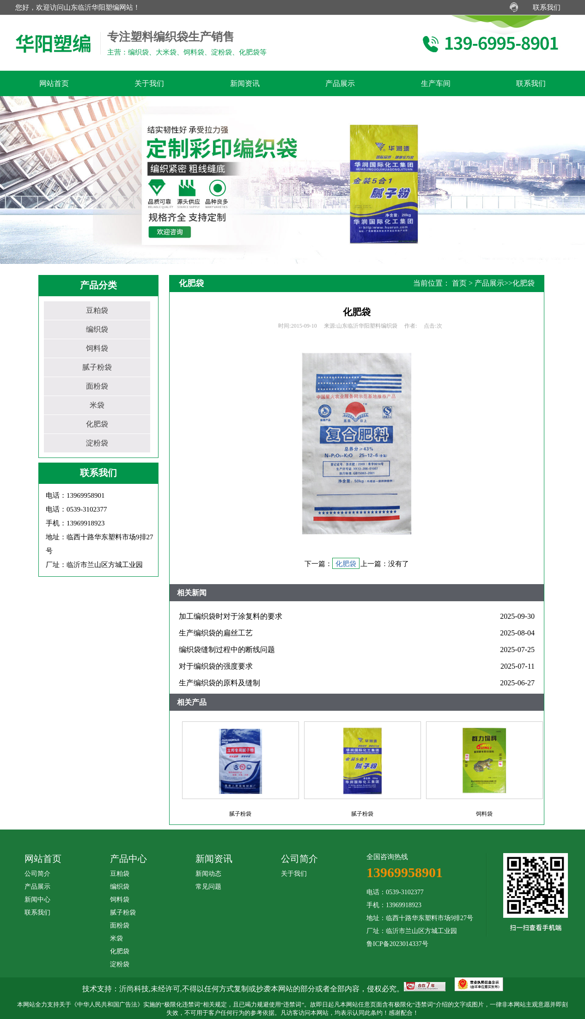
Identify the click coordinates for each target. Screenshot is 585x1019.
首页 (459, 283)
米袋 (97, 405)
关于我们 (294, 873)
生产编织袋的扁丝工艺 (216, 633)
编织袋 (97, 329)
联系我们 (547, 7)
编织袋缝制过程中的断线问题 (227, 649)
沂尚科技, (135, 989)
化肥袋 (97, 424)
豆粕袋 (97, 310)
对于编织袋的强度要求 (216, 666)
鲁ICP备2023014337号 (397, 943)
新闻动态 (208, 873)
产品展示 (489, 283)
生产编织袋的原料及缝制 (219, 683)
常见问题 (208, 886)
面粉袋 (97, 386)
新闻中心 (37, 899)
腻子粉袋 (97, 367)
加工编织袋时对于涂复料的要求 (230, 616)
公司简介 (37, 873)
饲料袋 (97, 348)
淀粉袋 (97, 443)
